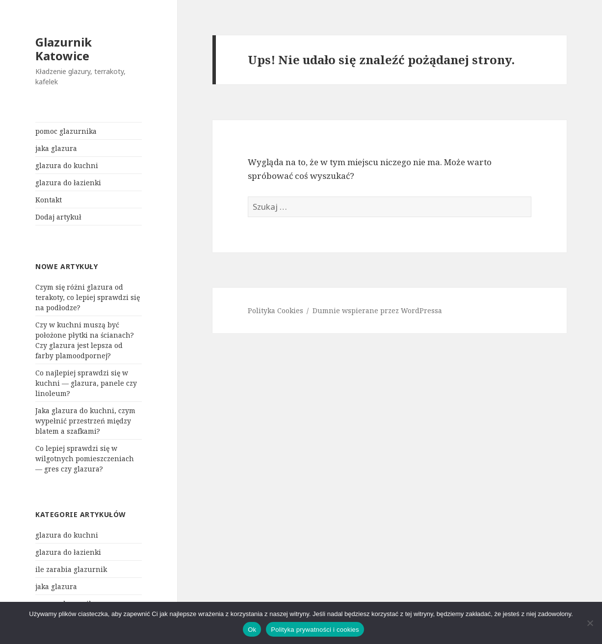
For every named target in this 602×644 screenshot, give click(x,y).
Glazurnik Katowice (63, 49)
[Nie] (590, 623)
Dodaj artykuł (58, 217)
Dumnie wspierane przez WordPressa (377, 310)
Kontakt (48, 199)
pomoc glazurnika (66, 131)
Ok (252, 629)
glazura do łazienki (68, 182)
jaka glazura (56, 148)
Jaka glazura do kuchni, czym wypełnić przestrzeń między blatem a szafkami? (85, 421)
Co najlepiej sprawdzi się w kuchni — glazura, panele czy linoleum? (86, 383)
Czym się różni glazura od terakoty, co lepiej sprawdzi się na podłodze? (87, 297)
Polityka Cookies (275, 310)
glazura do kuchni (66, 165)
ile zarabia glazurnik (71, 569)
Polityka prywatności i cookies (315, 629)
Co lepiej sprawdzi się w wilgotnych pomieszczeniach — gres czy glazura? (84, 458)
